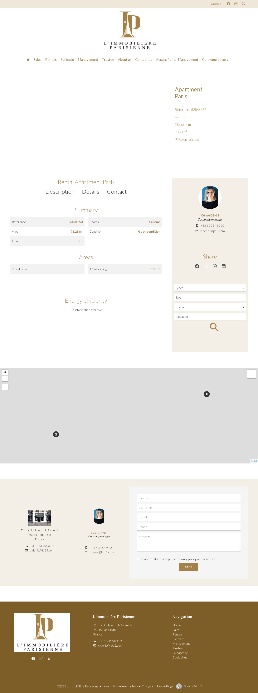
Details (90, 191)
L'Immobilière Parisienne (114, 616)
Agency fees (130, 686)
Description (60, 191)
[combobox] (210, 288)
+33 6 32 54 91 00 (212, 225)
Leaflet (254, 461)
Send (188, 567)
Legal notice (110, 686)
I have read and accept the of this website (178, 559)
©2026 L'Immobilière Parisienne (77, 686)
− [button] (5, 378)
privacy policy (187, 559)
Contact (117, 191)
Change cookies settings (157, 686)
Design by (192, 686)
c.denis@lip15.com (212, 231)
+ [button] (5, 373)
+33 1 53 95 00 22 (42, 545)
